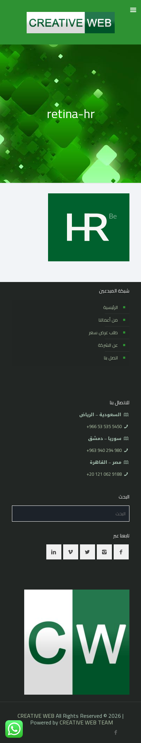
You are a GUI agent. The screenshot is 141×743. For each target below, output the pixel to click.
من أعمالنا (108, 320)
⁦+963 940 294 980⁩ (104, 450)
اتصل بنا (111, 357)
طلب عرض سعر (103, 332)
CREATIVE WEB (36, 715)
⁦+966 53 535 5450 (104, 426)
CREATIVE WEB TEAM (86, 722)
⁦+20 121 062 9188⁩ (104, 474)
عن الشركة (108, 345)
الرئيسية (110, 307)
